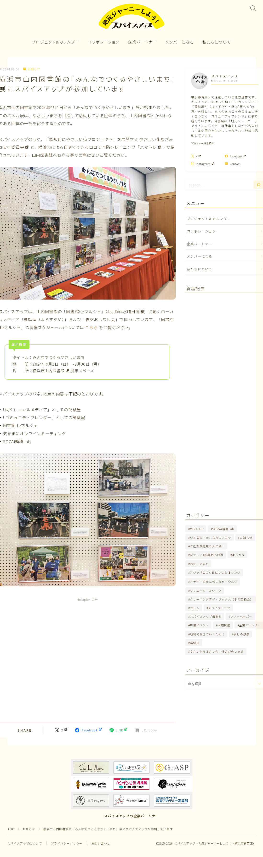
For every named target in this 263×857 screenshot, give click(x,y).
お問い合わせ (100, 843)
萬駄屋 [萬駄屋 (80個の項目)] (195, 643)
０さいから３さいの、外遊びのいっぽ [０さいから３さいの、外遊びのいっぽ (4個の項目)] (217, 651)
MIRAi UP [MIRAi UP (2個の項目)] (197, 529)
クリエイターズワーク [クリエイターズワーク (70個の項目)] (205, 591)
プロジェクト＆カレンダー (55, 42)
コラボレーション (103, 42)
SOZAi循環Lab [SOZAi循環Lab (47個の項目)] (223, 529)
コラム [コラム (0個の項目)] (195, 608)
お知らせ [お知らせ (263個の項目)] (246, 537)
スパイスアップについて (24, 843)
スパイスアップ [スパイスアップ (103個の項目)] (219, 608)
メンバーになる (180, 42)
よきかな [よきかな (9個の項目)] (238, 555)
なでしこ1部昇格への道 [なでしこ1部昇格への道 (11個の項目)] (206, 555)
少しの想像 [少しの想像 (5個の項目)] (241, 634)
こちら (91, 327)
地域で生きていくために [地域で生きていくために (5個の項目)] (207, 634)
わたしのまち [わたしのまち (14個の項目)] (199, 564)
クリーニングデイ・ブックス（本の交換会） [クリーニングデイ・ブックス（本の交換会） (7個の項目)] (221, 599)
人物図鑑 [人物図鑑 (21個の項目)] (224, 625)
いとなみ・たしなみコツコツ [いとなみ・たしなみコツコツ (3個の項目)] (210, 537)
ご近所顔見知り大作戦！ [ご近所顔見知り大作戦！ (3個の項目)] (207, 546)
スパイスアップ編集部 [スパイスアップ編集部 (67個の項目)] (206, 616)
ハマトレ (151, 147)
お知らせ (31, 69)
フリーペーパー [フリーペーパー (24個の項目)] (241, 616)
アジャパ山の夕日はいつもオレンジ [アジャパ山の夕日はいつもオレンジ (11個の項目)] (215, 572)
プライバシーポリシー (66, 843)
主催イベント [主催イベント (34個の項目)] (199, 625)
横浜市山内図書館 (51, 370)
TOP (11, 829)
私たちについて (216, 42)
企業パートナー (142, 42)
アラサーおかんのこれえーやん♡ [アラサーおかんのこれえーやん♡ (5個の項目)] (213, 581)
